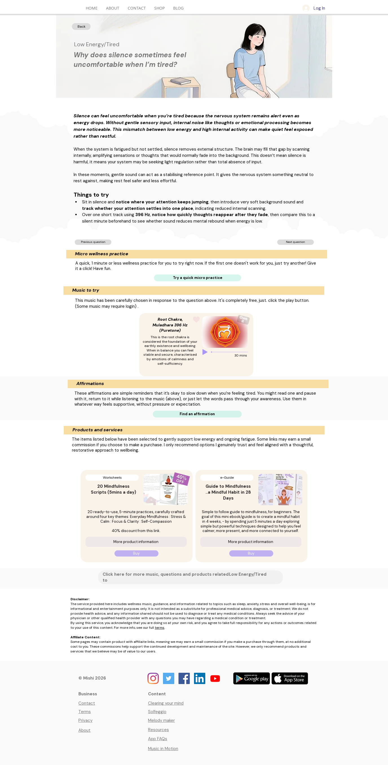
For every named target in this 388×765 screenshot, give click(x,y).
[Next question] (295, 242)
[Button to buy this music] (243, 320)
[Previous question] (93, 242)
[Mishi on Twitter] (168, 678)
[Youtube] (215, 678)
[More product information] (136, 542)
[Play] (205, 352)
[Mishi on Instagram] (153, 678)
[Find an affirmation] (197, 414)
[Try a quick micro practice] (197, 277)
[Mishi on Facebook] (184, 678)
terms (159, 627)
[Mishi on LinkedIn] (199, 678)
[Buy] (136, 553)
